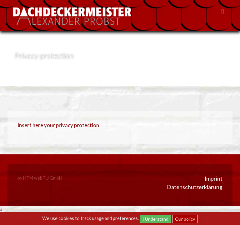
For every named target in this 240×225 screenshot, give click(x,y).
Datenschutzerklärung (194, 187)
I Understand (155, 219)
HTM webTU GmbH (42, 178)
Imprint (213, 178)
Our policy (185, 219)
